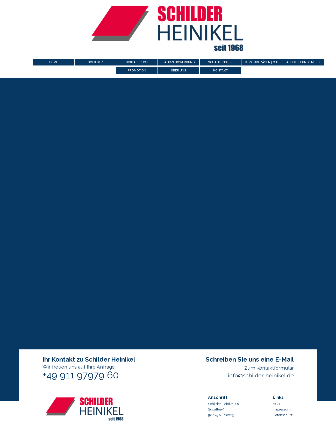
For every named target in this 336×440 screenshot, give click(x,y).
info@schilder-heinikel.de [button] (261, 375)
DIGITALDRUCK (137, 62)
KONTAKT (220, 70)
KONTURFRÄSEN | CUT (262, 62)
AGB (276, 404)
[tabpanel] (292, 405)
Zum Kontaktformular (269, 368)
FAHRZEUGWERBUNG (179, 62)
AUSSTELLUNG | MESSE (303, 62)
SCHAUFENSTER (220, 62)
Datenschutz (282, 415)
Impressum (282, 409)
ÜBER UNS (178, 70)
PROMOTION (137, 70)
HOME (53, 62)
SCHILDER (95, 62)
